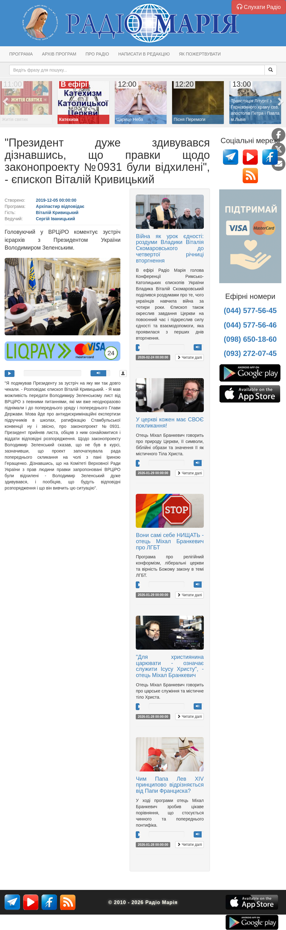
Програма (21, 54)
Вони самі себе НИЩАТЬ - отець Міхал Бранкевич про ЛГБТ (169, 541)
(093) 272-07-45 (250, 353)
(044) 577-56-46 (250, 325)
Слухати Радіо (259, 7)
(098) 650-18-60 (250, 339)
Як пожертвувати (200, 54)
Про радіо (97, 54)
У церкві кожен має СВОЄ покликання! (169, 422)
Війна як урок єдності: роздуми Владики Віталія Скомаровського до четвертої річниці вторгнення (169, 248)
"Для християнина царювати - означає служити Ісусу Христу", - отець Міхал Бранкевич (169, 666)
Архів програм (59, 54)
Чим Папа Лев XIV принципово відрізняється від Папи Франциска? (169, 785)
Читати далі (189, 357)
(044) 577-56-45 (250, 310)
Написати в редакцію (144, 54)
